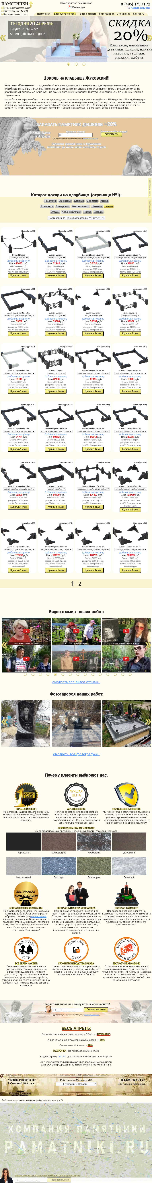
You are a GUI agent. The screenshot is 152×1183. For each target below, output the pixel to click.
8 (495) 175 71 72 (136, 3)
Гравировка (62, 206)
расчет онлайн (38, 916)
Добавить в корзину (18, 261)
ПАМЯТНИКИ (14, 3)
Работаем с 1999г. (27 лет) (14, 14)
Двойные (79, 201)
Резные (104, 201)
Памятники (50, 201)
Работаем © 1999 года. (21, 1083)
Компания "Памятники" (22, 1079)
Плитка (87, 212)
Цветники (97, 206)
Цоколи (109, 206)
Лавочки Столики (71, 212)
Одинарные (65, 201)
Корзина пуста (138, 7)
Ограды (55, 212)
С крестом (92, 201)
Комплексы (47, 206)
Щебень (98, 212)
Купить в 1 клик (18, 275)
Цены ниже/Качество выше (15, 8)
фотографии (76, 753)
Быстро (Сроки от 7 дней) (14, 11)
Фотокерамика (80, 206)
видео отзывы (76, 681)
